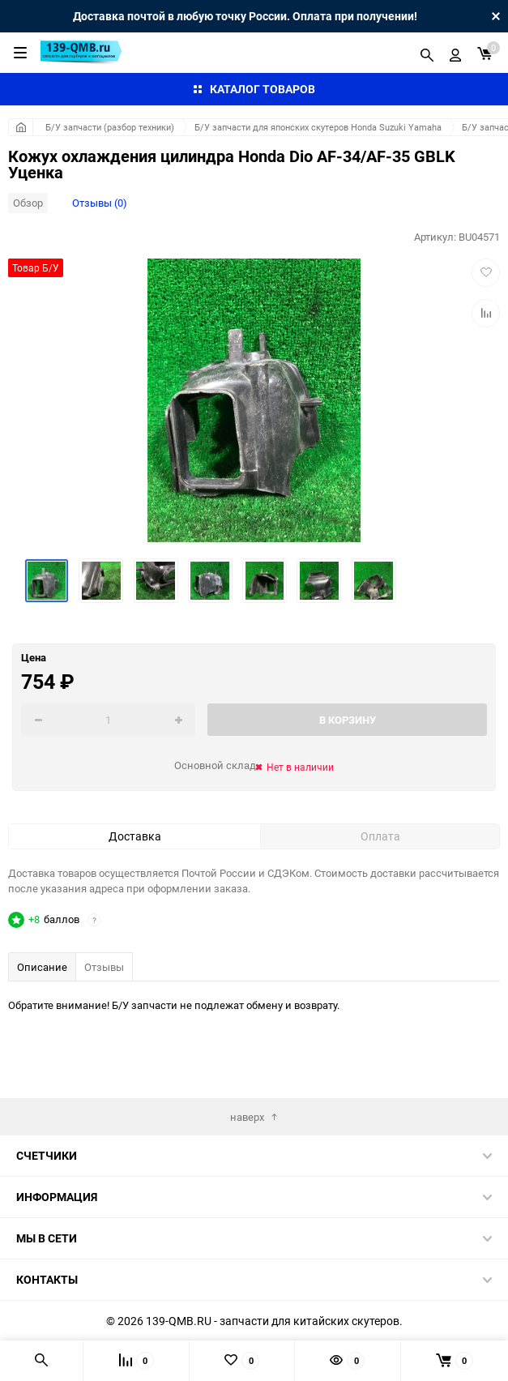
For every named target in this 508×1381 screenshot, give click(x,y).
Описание (42, 967)
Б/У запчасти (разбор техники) (109, 127)
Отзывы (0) (99, 202)
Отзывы (104, 967)
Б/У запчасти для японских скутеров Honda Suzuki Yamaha (318, 127)
